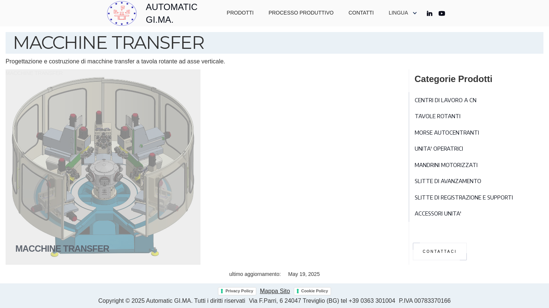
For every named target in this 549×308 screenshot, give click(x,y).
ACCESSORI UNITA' (438, 213)
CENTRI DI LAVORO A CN (445, 100)
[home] (159, 13)
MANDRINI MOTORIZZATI (446, 164)
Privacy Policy (239, 291)
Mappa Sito (275, 291)
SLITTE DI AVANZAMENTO (448, 180)
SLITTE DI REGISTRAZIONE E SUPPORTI (464, 197)
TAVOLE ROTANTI (437, 116)
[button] (403, 13)
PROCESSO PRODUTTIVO (301, 13)
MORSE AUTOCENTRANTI (447, 132)
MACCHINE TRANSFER (34, 73)
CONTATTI (361, 13)
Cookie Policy (314, 291)
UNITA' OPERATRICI (439, 148)
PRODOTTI (240, 13)
